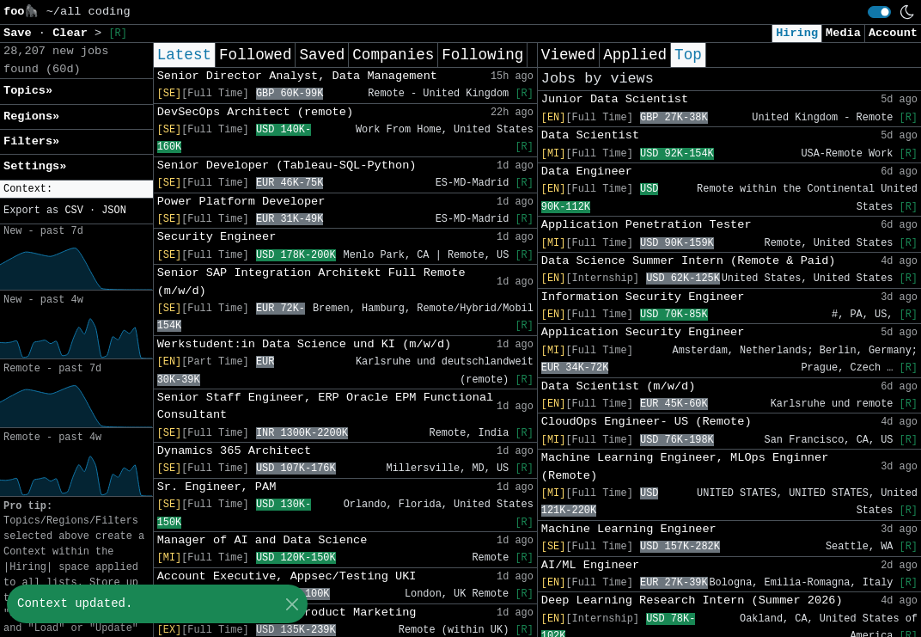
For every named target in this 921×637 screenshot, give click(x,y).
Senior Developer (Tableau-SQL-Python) (287, 165)
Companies (393, 55)
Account (893, 33)
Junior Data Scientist (614, 99)
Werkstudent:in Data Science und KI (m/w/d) (304, 344)
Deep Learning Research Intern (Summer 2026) (692, 600)
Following (482, 55)
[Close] (292, 604)
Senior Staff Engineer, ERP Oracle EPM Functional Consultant (325, 406)
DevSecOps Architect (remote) (255, 112)
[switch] (879, 12)
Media (843, 33)
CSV (73, 211)
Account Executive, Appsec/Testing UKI (287, 576)
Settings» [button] (34, 166)
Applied (635, 55)
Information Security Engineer (643, 297)
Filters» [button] (31, 141)
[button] (76, 190)
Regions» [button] (31, 116)
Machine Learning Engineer (629, 529)
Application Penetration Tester (646, 224)
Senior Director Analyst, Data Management (297, 76)
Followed (255, 55)
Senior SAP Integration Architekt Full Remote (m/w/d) (311, 281)
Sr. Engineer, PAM (217, 487)
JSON (113, 211)
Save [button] (21, 33)
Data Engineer (586, 171)
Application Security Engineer (643, 332)
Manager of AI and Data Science (262, 540)
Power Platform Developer (241, 201)
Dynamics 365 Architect (234, 450)
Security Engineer (217, 236)
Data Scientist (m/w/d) (618, 386)
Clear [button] (73, 33)
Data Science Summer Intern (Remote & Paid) (688, 260)
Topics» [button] (27, 90)
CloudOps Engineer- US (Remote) (646, 421)
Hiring (797, 33)
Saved (322, 55)
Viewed (568, 55)
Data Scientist (590, 135)
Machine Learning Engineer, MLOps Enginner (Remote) (684, 466)
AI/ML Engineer (590, 565)
